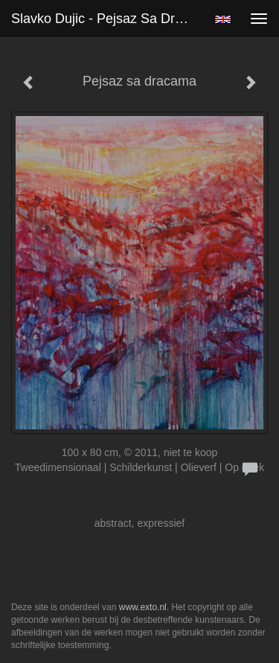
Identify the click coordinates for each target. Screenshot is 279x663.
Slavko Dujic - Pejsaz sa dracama (106, 18)
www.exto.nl (143, 607)
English (222, 19)
